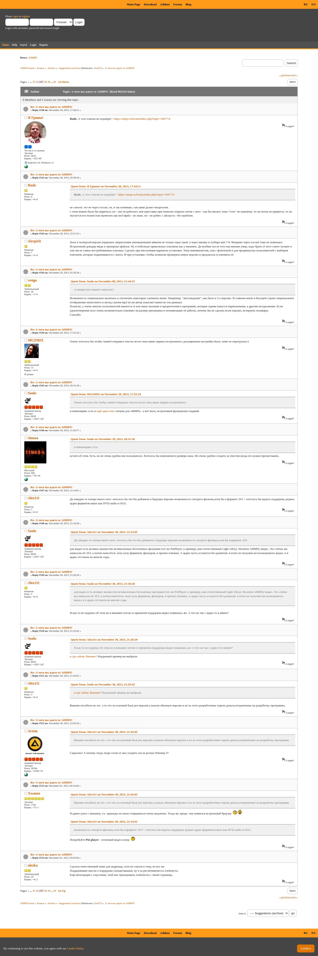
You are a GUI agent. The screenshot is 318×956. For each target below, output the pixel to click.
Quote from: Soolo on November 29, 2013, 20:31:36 (103, 439)
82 (54, 81)
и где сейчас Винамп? (83, 656)
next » (294, 75)
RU (306, 4)
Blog (188, 4)
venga (32, 280)
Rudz (32, 185)
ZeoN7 (97, 68)
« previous (284, 75)
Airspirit (34, 241)
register (25, 16)
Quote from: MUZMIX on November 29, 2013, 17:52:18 (106, 394)
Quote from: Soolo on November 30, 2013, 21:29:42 (103, 684)
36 (37, 81)
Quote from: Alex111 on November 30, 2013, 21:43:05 (104, 732)
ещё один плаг (105, 411)
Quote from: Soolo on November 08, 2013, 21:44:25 (103, 281)
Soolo (32, 393)
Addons (165, 4)
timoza (33, 438)
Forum (177, 4)
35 (33, 81)
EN (313, 4)
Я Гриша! (36, 118)
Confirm (306, 948)
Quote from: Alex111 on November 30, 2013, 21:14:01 (104, 532)
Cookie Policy (75, 948)
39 (48, 81)
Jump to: (242, 913)
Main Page (133, 4)
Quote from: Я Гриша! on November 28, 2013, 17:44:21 (106, 186)
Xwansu (34, 793)
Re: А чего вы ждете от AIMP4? (51, 106)
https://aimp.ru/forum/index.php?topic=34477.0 (142, 118)
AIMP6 (32, 57)
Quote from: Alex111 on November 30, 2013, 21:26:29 (104, 639)
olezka (33, 865)
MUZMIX (36, 340)
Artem (33, 731)
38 (45, 81)
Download (150, 4)
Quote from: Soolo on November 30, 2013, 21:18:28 (103, 583)
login (15, 16)
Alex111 (34, 498)
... (31, 81)
